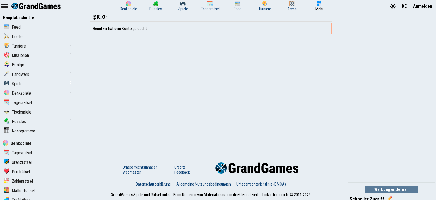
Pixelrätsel (17, 171)
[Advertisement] (390, 96)
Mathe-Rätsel (19, 190)
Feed (12, 27)
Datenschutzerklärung (153, 184)
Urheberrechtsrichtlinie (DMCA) (261, 184)
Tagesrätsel (18, 102)
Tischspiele (17, 112)
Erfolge (14, 65)
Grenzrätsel (18, 162)
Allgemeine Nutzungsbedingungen (203, 184)
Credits (180, 167)
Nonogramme (19, 131)
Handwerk (16, 74)
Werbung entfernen (391, 189)
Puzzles (15, 121)
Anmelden (422, 6)
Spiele (13, 83)
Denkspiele (17, 93)
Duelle (13, 36)
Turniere (15, 46)
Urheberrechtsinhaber (140, 167)
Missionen (16, 55)
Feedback (182, 172)
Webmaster (132, 172)
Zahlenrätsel (18, 181)
